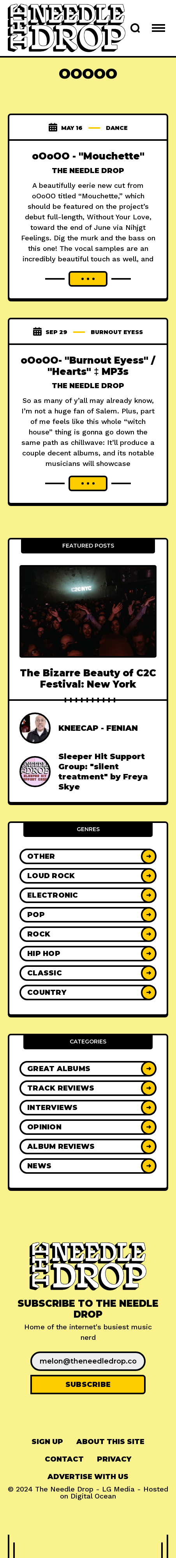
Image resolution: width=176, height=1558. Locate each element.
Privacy (114, 1459)
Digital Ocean (93, 1496)
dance (117, 127)
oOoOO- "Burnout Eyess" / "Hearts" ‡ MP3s (88, 366)
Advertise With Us (88, 1476)
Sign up (47, 1441)
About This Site (110, 1441)
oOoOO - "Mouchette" (88, 156)
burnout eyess (117, 332)
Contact (64, 1459)
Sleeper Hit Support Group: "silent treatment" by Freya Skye (103, 771)
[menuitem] (47, 1442)
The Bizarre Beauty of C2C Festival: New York (88, 678)
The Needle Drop (88, 170)
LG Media (118, 1489)
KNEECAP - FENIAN (98, 728)
